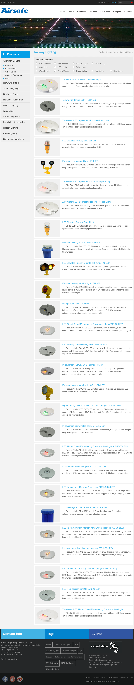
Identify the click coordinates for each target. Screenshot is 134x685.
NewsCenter (105, 12)
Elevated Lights (101, 63)
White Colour (44, 71)
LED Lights (62, 67)
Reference (93, 12)
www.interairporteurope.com (106, 665)
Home (62, 12)
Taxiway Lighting (126, 52)
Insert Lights (44, 67)
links (131, 678)
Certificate (81, 12)
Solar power (81, 67)
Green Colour (81, 71)
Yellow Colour (63, 71)
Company (117, 12)
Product (71, 12)
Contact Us (128, 12)
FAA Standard (63, 63)
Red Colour (99, 71)
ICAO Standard (45, 63)
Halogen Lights (82, 63)
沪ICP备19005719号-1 (9, 659)
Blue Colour (118, 71)
